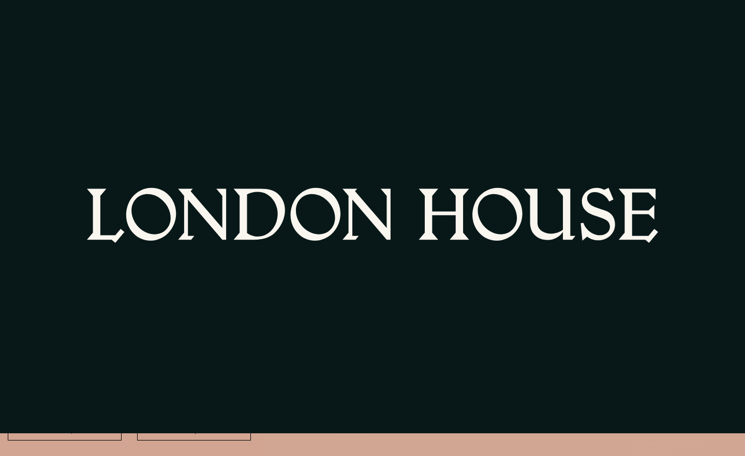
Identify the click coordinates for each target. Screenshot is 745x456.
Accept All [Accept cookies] (194, 430)
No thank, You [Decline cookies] (64, 430)
